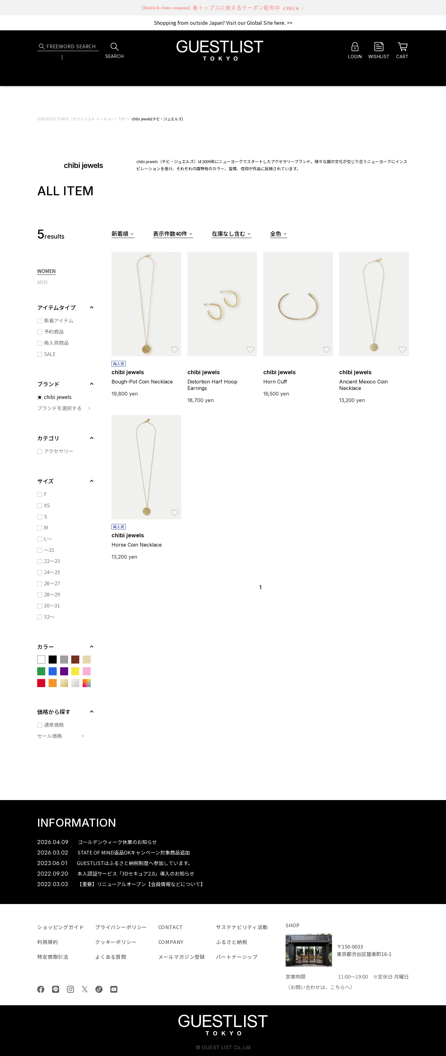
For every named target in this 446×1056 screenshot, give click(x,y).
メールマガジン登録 (181, 956)
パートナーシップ (237, 956)
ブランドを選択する (59, 408)
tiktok (99, 989)
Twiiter (85, 989)
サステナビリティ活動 (242, 927)
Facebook (40, 989)
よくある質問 (110, 956)
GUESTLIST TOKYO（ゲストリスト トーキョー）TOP (81, 118)
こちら (337, 987)
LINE (55, 989)
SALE (49, 353)
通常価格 (54, 724)
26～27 (52, 583)
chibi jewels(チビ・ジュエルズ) (157, 118)
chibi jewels (58, 396)
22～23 (52, 561)
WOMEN (46, 271)
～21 (49, 549)
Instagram (70, 989)
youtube (113, 989)
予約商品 (54, 331)
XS (47, 505)
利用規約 (47, 942)
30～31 (52, 605)
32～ (49, 616)
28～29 (52, 594)
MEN (42, 282)
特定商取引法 (52, 956)
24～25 (52, 572)
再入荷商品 (56, 342)
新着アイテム (58, 320)
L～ (48, 538)
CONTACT (170, 927)
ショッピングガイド (60, 927)
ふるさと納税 (231, 942)
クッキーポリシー (116, 942)
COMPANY (170, 942)
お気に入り (175, 346)
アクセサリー (58, 451)
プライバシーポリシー (121, 927)
